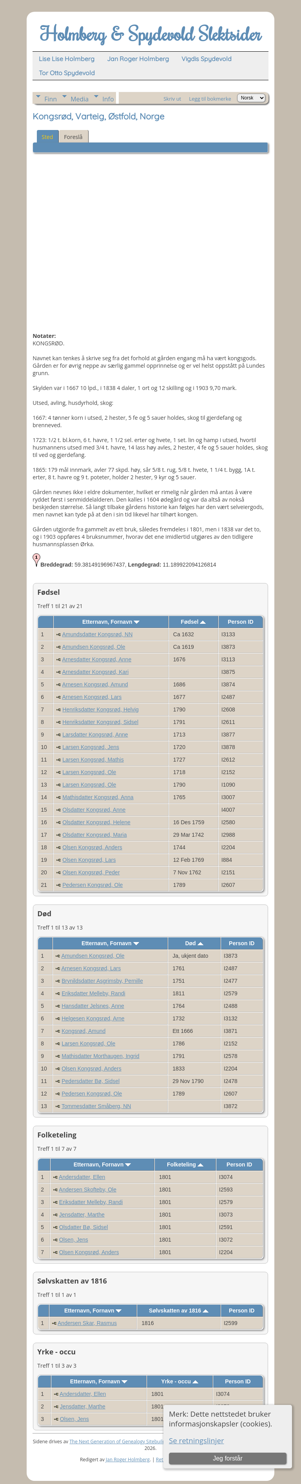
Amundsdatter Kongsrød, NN (97, 634)
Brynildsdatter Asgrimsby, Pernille (102, 981)
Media (80, 99)
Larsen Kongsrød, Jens (90, 747)
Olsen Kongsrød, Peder (91, 872)
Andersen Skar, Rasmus (87, 1323)
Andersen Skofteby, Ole (87, 1189)
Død (194, 943)
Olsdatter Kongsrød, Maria (94, 835)
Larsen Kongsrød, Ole (89, 772)
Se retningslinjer (196, 1440)
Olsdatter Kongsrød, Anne (93, 810)
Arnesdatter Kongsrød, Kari (95, 672)
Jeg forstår (228, 1458)
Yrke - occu (179, 1381)
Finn (50, 99)
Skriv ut (172, 98)
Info (108, 99)
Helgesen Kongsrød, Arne (93, 1018)
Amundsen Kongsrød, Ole (93, 647)
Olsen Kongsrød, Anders (92, 847)
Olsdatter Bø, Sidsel (83, 1227)
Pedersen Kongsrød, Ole (92, 885)
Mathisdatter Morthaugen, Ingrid (100, 1056)
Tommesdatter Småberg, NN (96, 1106)
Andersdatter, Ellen (82, 1177)
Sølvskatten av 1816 (179, 1310)
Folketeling (185, 1164)
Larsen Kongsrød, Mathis (92, 759)
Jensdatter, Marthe (82, 1214)
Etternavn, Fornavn (111, 622)
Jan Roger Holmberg (128, 1459)
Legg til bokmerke (210, 98)
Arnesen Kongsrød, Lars (92, 697)
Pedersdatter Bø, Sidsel (91, 1081)
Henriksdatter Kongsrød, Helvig (100, 709)
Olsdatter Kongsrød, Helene (96, 822)
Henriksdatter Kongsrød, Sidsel (100, 722)
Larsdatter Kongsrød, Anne (95, 734)
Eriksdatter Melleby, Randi (93, 993)
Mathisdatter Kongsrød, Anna (97, 797)
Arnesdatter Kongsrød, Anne (97, 659)
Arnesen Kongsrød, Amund (95, 684)
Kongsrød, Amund (83, 1031)
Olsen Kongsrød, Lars (89, 860)
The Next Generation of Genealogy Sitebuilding (120, 1441)
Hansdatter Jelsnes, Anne (93, 1006)
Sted (47, 137)
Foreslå (73, 137)
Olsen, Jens (73, 1240)
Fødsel (193, 622)
